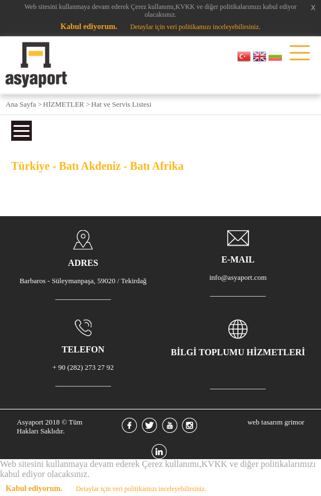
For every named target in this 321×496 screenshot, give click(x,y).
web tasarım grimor (275, 422)
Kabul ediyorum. (88, 26)
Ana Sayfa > (24, 104)
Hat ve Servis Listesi (121, 104)
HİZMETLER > (66, 104)
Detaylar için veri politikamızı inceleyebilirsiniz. (195, 27)
